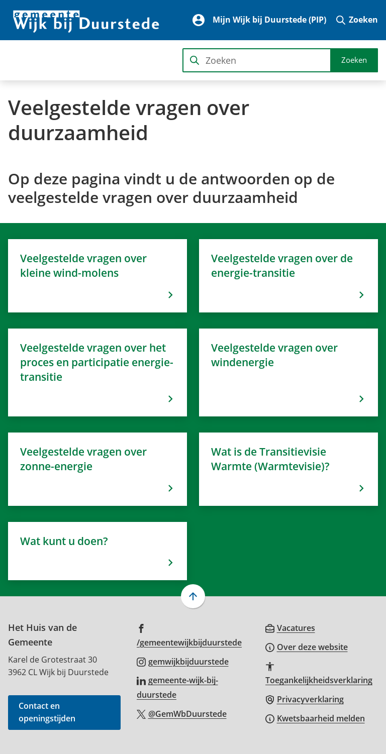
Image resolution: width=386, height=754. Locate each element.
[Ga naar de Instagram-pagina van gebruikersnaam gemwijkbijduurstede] (183, 661)
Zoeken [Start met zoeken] (354, 60)
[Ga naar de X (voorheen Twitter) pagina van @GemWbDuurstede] (182, 713)
